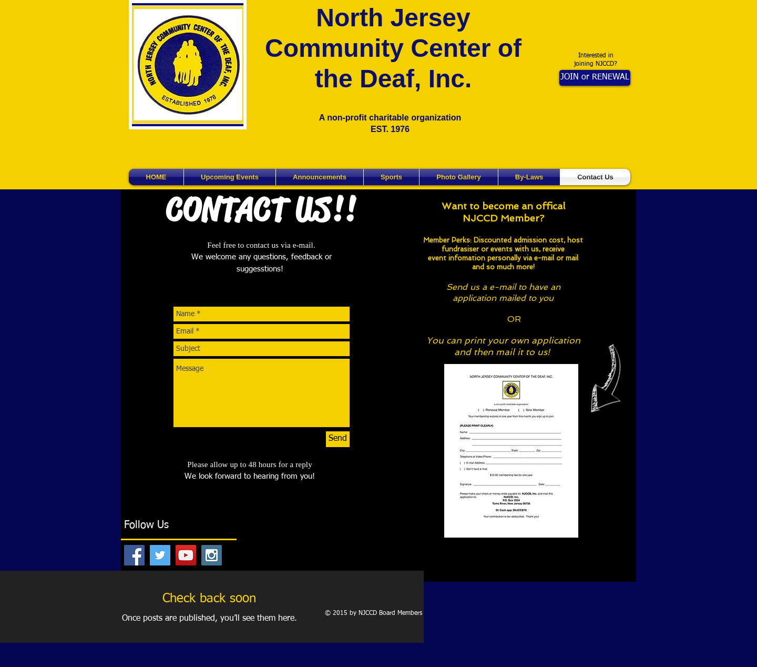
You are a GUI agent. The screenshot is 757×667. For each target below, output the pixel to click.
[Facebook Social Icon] (134, 555)
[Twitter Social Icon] (160, 555)
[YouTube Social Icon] (186, 555)
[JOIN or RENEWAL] (594, 78)
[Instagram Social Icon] (211, 555)
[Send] (338, 439)
